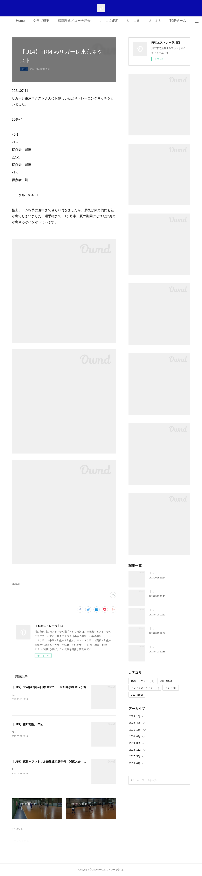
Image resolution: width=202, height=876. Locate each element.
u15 (24, 69)
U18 (166, 681)
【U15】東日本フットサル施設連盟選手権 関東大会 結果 (50, 761)
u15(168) (16, 584)
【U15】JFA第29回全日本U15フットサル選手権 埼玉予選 (49, 687)
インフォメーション (145, 688)
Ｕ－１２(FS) (108, 20)
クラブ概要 (41, 20)
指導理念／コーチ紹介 (74, 20)
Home (20, 20)
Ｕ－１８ (154, 20)
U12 (137, 694)
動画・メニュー (142, 681)
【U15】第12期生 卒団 (27, 724)
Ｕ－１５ (133, 20)
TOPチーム (177, 20)
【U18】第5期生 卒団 (162, 647)
